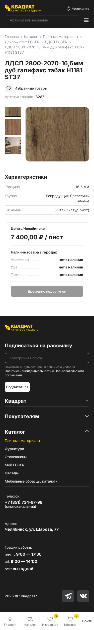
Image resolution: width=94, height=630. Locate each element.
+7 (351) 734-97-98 (23, 502)
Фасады (12, 473)
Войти (87, 621)
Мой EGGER (14, 465)
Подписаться (17, 387)
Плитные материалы (22, 440)
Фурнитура (14, 449)
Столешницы (16, 457)
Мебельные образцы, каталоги (31, 481)
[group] (57, 138)
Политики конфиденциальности (28, 371)
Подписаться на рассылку (38, 346)
